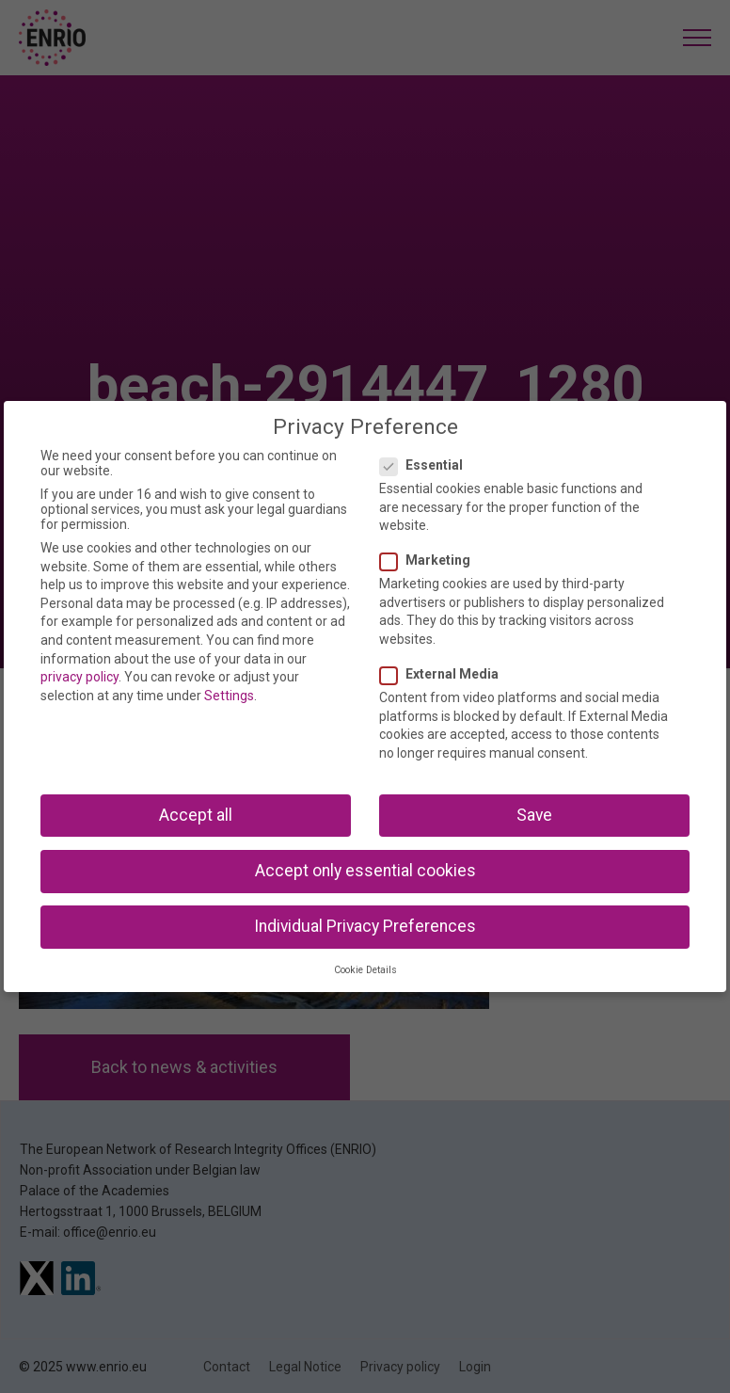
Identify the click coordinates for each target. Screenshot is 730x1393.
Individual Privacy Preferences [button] (365, 926)
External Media (445, 673)
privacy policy (79, 676)
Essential (427, 464)
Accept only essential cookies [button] (365, 870)
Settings (229, 695)
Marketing (431, 560)
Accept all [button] (195, 815)
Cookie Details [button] (365, 970)
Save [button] (534, 815)
